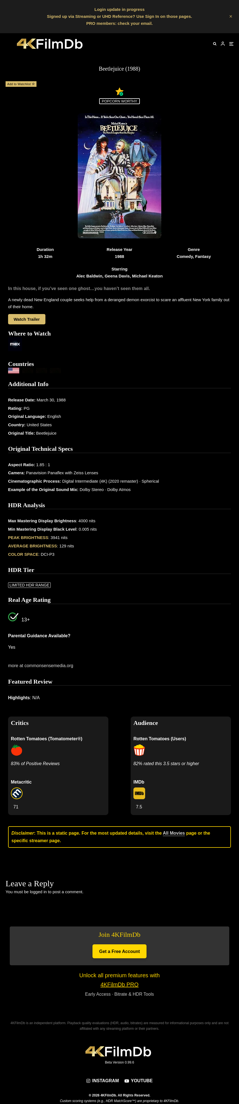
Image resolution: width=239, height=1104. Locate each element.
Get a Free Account (119, 951)
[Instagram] (103, 1081)
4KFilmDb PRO (120, 984)
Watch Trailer (27, 319)
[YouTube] (138, 1081)
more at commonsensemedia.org (40, 665)
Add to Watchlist (21, 84)
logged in (38, 891)
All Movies (174, 833)
